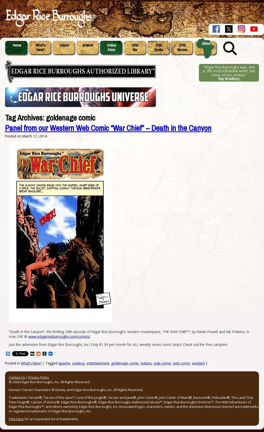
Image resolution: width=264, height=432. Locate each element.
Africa (206, 43)
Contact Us (17, 377)
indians (146, 363)
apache (64, 363)
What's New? (31, 363)
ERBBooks (158, 47)
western (198, 363)
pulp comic (162, 363)
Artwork (87, 45)
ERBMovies (182, 47)
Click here (16, 419)
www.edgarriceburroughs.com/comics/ (59, 336)
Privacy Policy (38, 377)
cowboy (78, 363)
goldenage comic (125, 363)
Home (17, 45)
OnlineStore (111, 47)
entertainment (98, 363)
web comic (181, 363)
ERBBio (135, 47)
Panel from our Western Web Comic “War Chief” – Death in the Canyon (108, 128)
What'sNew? (40, 47)
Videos (64, 45)
